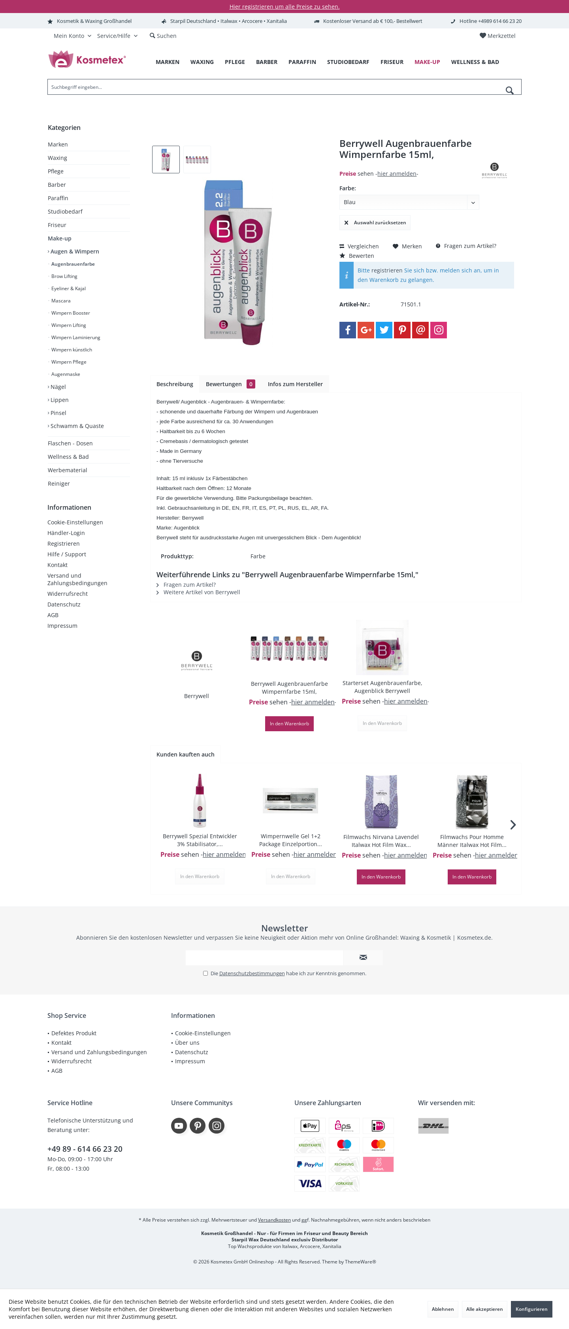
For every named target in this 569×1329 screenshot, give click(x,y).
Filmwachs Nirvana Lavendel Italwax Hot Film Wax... (381, 840)
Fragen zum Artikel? (466, 246)
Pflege (56, 171)
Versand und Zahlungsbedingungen (77, 579)
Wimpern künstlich (71, 349)
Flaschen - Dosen (70, 443)
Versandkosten (274, 1219)
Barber (57, 184)
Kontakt (57, 565)
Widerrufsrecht (67, 593)
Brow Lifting (63, 276)
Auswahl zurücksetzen (375, 221)
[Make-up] (427, 62)
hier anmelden (396, 173)
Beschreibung (174, 384)
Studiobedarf (65, 211)
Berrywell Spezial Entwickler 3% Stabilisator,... (200, 840)
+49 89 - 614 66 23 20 (84, 1149)
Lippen (59, 400)
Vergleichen (359, 246)
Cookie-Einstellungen (75, 522)
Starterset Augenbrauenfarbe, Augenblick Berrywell (382, 687)
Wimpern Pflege (68, 362)
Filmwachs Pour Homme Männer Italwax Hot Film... (472, 840)
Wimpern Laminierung (75, 337)
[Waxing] (202, 62)
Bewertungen (230, 384)
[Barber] (267, 62)
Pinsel (57, 413)
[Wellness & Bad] (475, 62)
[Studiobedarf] (348, 62)
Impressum (62, 625)
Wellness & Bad (68, 456)
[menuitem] (497, 35)
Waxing (57, 157)
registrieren (387, 270)
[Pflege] (235, 62)
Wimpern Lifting (68, 325)
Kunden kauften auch (185, 754)
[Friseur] (392, 62)
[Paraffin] (302, 62)
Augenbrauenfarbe (72, 264)
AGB (52, 615)
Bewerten (356, 255)
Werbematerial (67, 470)
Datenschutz (64, 604)
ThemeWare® (360, 1261)
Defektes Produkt (73, 1033)
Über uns (187, 1042)
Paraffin (58, 198)
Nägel (57, 386)
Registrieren (63, 543)
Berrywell (196, 696)
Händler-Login (66, 533)
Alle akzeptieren (484, 1309)
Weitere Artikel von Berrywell (198, 592)
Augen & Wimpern (74, 251)
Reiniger (59, 483)
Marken (58, 144)
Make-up (60, 238)
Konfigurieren (532, 1309)
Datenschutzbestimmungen (252, 973)
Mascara (60, 300)
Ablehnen (443, 1309)
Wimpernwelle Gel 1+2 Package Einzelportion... (290, 840)
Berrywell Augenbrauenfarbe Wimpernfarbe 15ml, (289, 687)
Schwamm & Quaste (76, 426)
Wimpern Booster (70, 313)
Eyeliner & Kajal (68, 288)
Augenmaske (65, 374)
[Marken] (167, 62)
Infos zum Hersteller (295, 384)
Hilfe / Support (66, 554)
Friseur (57, 225)
